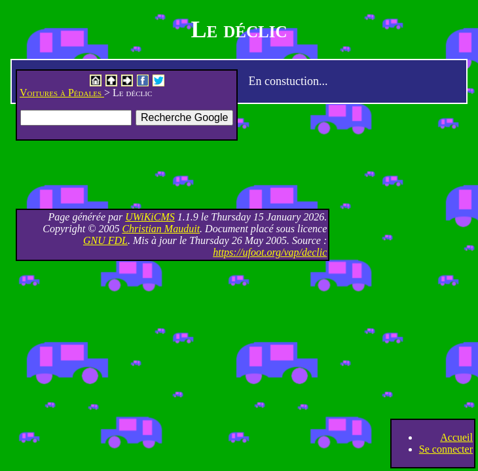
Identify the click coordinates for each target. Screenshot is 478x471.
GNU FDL (105, 240)
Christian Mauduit (161, 228)
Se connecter (446, 449)
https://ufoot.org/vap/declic (270, 252)
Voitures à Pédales (62, 92)
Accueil (456, 437)
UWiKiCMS (150, 216)
